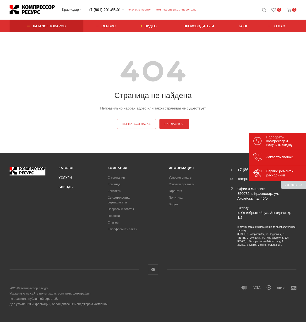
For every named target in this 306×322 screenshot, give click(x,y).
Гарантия (175, 191)
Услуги (65, 177)
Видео (173, 204)
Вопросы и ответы (121, 209)
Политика (176, 197)
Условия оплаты (180, 177)
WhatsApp (153, 269)
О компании (116, 177)
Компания (117, 168)
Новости (114, 216)
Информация (181, 168)
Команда (114, 184)
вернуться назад (136, 123)
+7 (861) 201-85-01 (104, 10)
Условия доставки (182, 184)
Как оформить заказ (122, 229)
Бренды (66, 187)
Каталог (66, 168)
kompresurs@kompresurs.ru (176, 10)
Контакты (114, 191)
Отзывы (113, 222)
